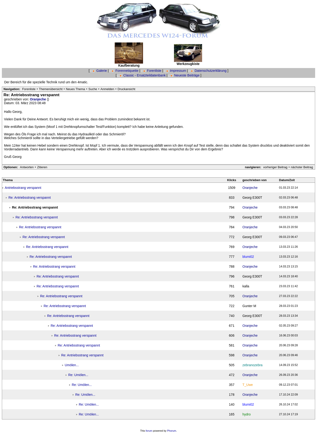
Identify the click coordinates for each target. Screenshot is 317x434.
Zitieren (42, 167)
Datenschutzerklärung (208, 70)
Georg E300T (252, 197)
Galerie (99, 70)
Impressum (175, 70)
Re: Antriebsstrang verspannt (29, 197)
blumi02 (248, 257)
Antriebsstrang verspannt (23, 188)
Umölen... (72, 365)
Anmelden (107, 89)
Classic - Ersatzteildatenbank (141, 75)
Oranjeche (38, 99)
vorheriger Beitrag (275, 167)
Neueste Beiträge (184, 75)
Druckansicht (126, 89)
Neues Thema (75, 89)
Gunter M (249, 306)
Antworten (27, 167)
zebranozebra (252, 365)
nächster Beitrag (302, 167)
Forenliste (151, 70)
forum (149, 430)
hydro (246, 414)
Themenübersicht (50, 89)
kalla (245, 286)
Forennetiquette (124, 70)
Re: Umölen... (78, 375)
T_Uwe (247, 385)
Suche (92, 89)
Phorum (171, 430)
